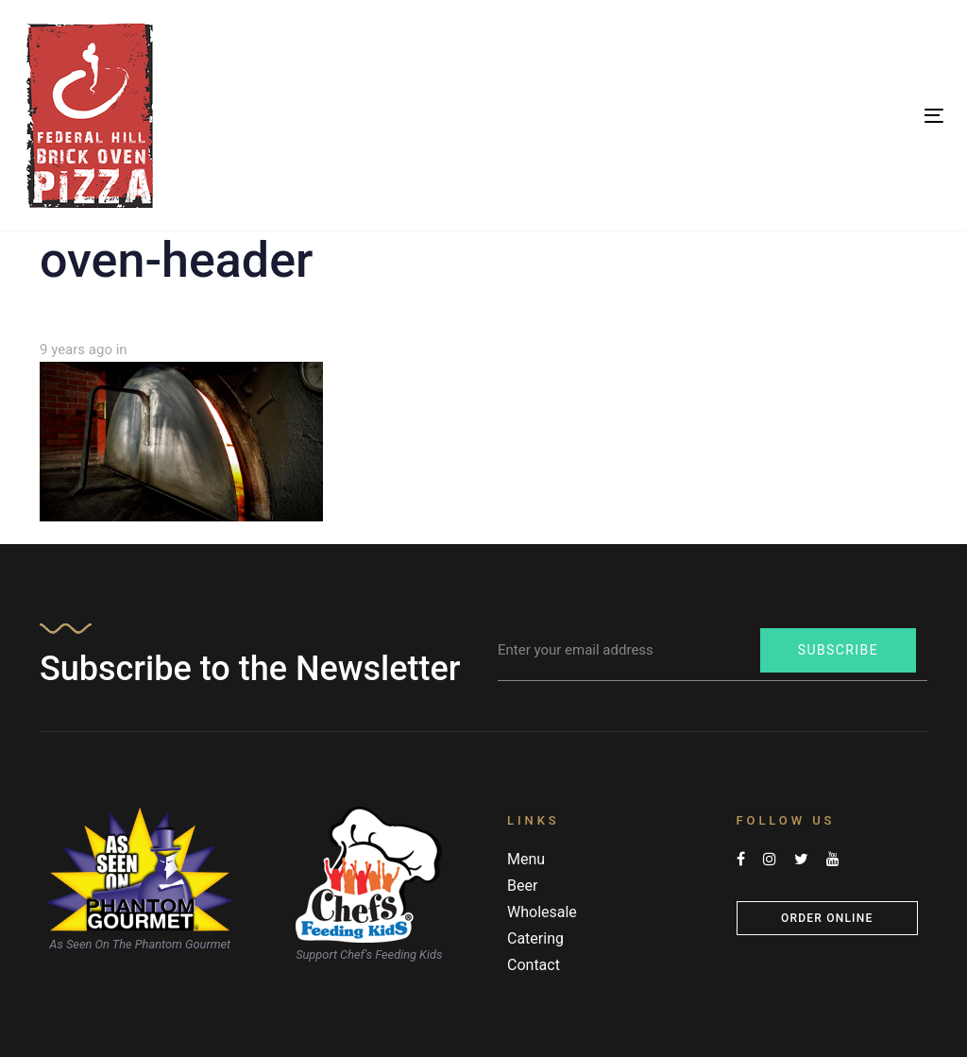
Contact (533, 965)
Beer (522, 886)
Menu (526, 859)
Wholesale (542, 912)
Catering (535, 938)
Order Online (827, 918)
